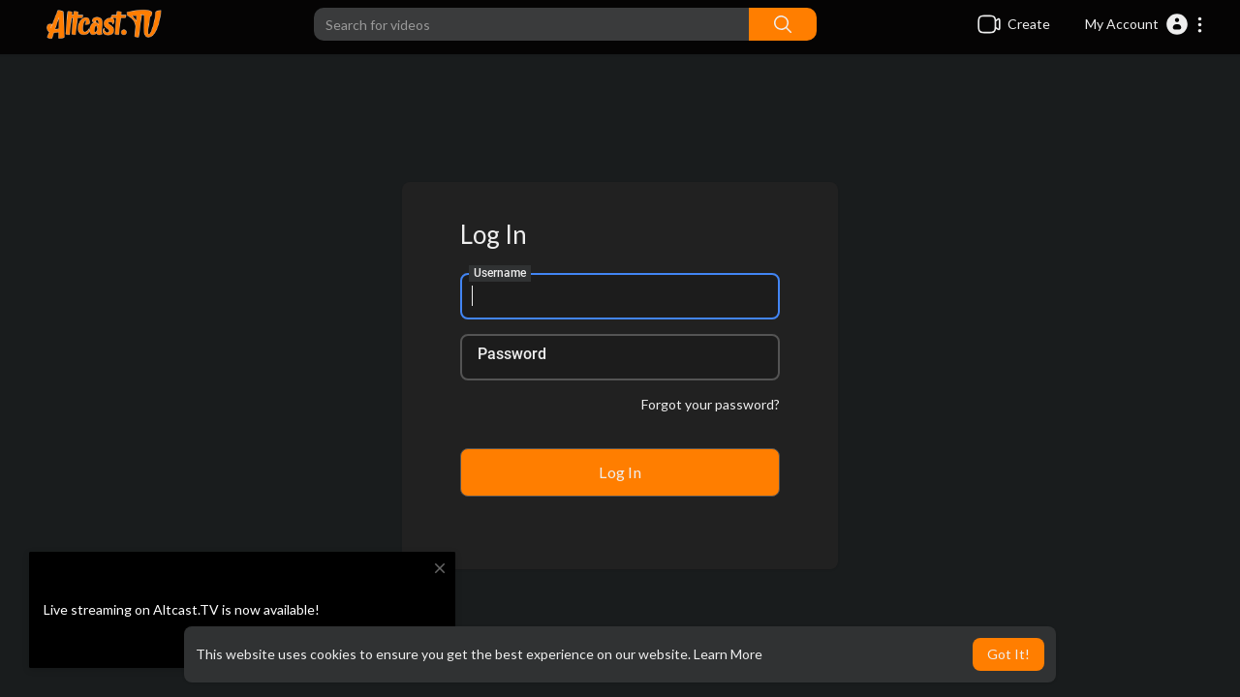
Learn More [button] (728, 654)
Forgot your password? (710, 404)
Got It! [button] (1008, 654)
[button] (1145, 24)
